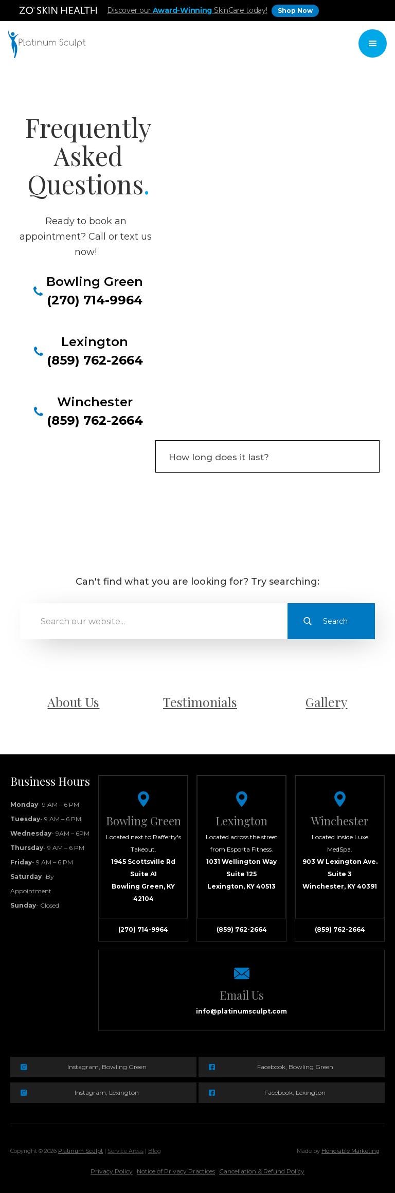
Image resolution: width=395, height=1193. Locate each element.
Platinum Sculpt (80, 1150)
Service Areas (125, 1150)
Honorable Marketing (350, 1150)
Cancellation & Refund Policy (261, 1171)
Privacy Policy (112, 1171)
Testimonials (200, 701)
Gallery (326, 701)
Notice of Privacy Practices (176, 1171)
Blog (154, 1150)
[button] (372, 43)
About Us (73, 701)
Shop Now (295, 10)
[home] (46, 43)
